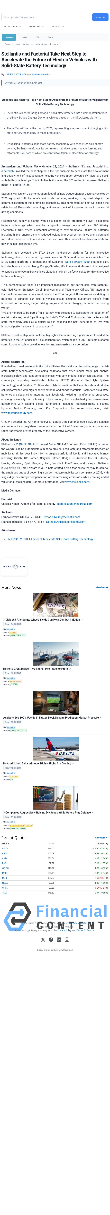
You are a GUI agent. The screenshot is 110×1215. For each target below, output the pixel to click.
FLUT (18, 730)
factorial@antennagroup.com (75, 503)
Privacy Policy (64, 930)
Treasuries (54, 44)
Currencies (28, 44)
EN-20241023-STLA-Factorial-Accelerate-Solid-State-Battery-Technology (50, 539)
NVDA (5, 882)
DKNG (13, 730)
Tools (50, 37)
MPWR (22, 828)
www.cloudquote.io (79, 922)
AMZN (5, 848)
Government (14, 776)
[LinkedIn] (59, 940)
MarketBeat (11, 629)
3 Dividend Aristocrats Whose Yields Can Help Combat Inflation (43, 619)
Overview (9, 44)
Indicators (56, 26)
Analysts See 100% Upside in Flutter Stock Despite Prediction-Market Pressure (52, 717)
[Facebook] (51, 940)
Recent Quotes (10, 26)
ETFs (37, 37)
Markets (9, 37)
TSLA (4, 892)
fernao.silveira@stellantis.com (62, 517)
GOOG (5, 868)
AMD (4, 858)
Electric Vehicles (15, 681)
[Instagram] (66, 940)
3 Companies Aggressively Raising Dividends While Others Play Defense (48, 812)
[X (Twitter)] (43, 940)
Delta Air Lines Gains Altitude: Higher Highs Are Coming (38, 763)
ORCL (4, 887)
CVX (23, 636)
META (4, 873)
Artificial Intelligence (17, 825)
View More (101, 587)
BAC (4, 863)
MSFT (4, 878)
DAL (12, 779)
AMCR (18, 636)
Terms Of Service (85, 930)
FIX (17, 828)
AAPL (4, 853)
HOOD (24, 730)
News (18, 44)
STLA (15, 685)
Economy (13, 632)
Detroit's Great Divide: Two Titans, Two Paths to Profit (37, 668)
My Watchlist (34, 26)
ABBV (13, 636)
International (41, 44)
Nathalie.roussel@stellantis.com (65, 521)
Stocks (24, 37)
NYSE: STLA (27, 444)
